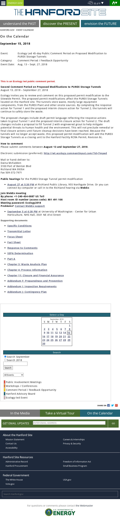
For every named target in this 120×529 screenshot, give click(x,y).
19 (56, 336)
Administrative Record (17, 461)
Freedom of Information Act (77, 461)
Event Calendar (25, 30)
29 (69, 340)
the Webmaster (84, 505)
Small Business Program (75, 465)
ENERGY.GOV (15, 3)
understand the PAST (19, 23)
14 (64, 332)
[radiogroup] (5, 356)
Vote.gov (10, 483)
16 (43, 336)
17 (48, 336)
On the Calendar (100, 413)
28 (64, 340)
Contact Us (11, 443)
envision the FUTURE (100, 23)
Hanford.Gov (7, 30)
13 (60, 332)
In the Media (20, 413)
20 (60, 336)
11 (52, 332)
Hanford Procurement (17, 465)
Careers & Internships (74, 439)
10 (48, 332)
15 (68, 332)
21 (64, 336)
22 (69, 336)
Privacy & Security (72, 443)
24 (48, 340)
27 (60, 340)
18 (52, 336)
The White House (14, 479)
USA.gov (67, 479)
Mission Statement (15, 439)
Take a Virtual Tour (59, 413)
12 (56, 332)
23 (43, 340)
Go (113, 423)
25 (52, 340)
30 (43, 343)
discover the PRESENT (60, 23)
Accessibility (12, 447)
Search (8, 367)
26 (56, 340)
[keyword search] (15, 364)
